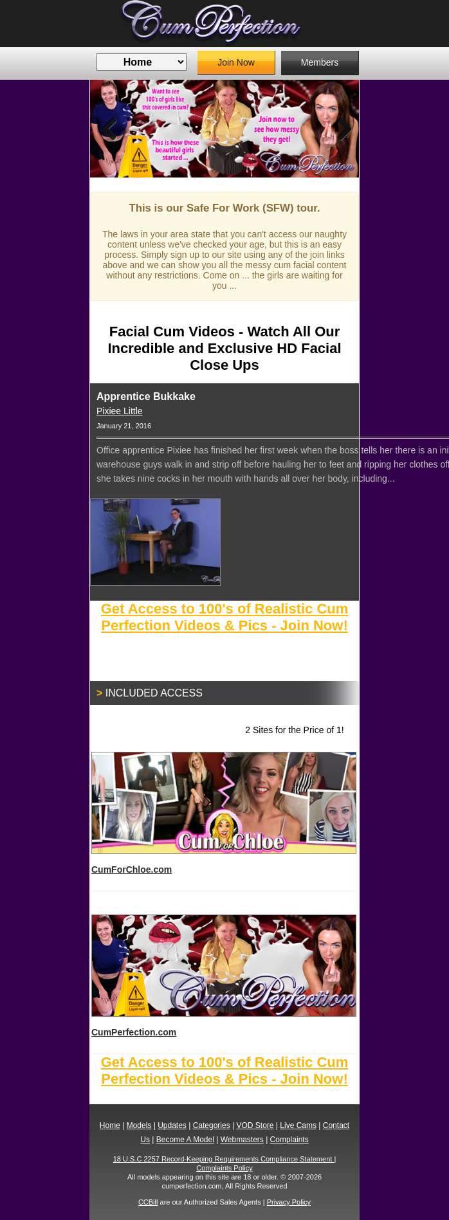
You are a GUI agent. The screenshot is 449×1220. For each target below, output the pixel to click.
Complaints (289, 1139)
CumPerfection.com (223, 976)
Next (340, 128)
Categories (211, 1125)
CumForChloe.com (223, 813)
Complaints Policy (224, 1168)
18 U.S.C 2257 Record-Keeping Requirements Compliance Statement (223, 1159)
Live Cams (298, 1125)
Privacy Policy (289, 1202)
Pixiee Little (119, 411)
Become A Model (185, 1139)
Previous (109, 128)
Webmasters (242, 1139)
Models (139, 1125)
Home (110, 1125)
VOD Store (254, 1125)
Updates (172, 1125)
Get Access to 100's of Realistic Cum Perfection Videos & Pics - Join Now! (225, 617)
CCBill (148, 1202)
